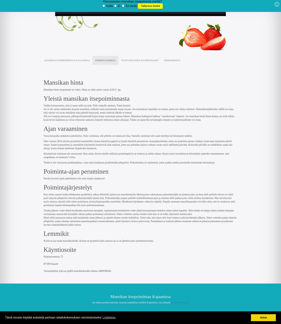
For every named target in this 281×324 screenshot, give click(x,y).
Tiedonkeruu (172, 60)
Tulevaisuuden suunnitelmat (139, 60)
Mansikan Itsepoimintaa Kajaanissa (67, 60)
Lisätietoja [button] (109, 317)
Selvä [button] (263, 317)
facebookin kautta (180, 302)
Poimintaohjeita (105, 60)
